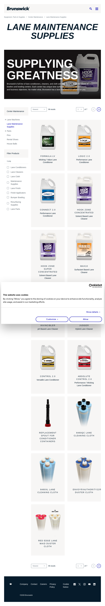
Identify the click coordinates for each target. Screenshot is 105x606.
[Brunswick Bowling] (18, 8)
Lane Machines (13, 120)
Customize (51, 319)
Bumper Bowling (16, 197)
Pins (9, 135)
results (51, 109)
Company (24, 584)
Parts (9, 131)
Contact (34, 584)
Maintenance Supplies (14, 182)
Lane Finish (14, 188)
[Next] (99, 109)
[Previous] (93, 109)
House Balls (12, 144)
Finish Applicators (16, 193)
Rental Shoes (12, 139)
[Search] (91, 8)
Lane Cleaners (15, 172)
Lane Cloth (13, 176)
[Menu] (96, 9)
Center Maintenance (15, 111)
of (85, 109)
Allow (85, 319)
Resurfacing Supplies (14, 203)
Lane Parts (13, 209)
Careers (43, 584)
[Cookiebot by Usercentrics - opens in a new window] (90, 286)
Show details (92, 312)
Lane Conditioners (16, 167)
